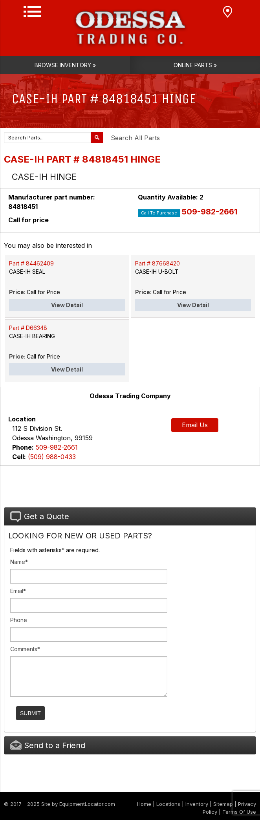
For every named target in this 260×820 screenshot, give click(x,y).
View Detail (67, 305)
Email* (18, 591)
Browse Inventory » (65, 65)
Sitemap (223, 804)
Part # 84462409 (31, 263)
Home (144, 804)
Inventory (196, 804)
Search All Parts (135, 138)
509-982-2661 (209, 211)
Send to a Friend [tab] (47, 745)
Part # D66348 (28, 327)
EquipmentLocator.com (87, 804)
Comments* (25, 649)
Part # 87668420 (157, 263)
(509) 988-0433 (52, 457)
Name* (19, 561)
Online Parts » (195, 65)
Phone (18, 620)
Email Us (195, 425)
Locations (168, 804)
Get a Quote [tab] (39, 516)
